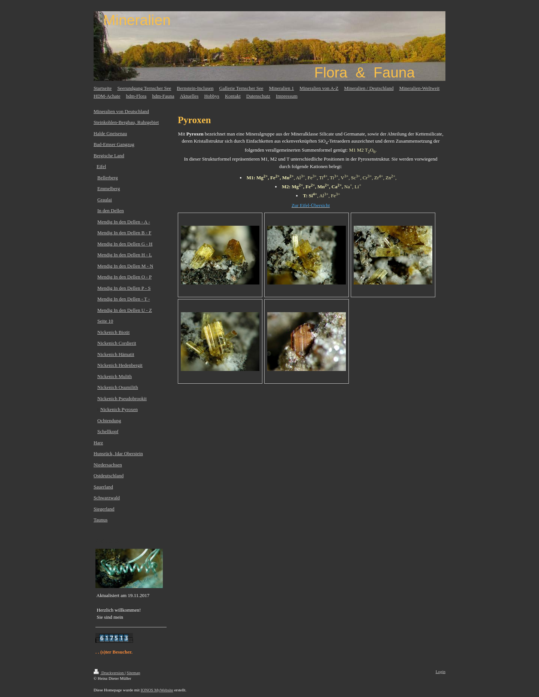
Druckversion (109, 672)
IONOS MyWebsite (157, 690)
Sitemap (133, 672)
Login (440, 671)
